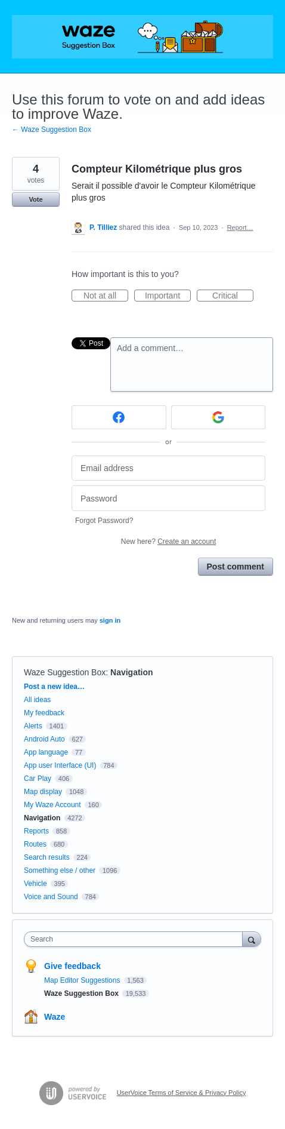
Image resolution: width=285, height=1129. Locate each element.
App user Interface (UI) (60, 765)
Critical (232, 296)
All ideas (37, 700)
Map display (43, 791)
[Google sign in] (218, 417)
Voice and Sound (51, 897)
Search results (47, 857)
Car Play (37, 778)
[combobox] (136, 939)
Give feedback (72, 966)
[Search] (251, 938)
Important (168, 296)
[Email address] (168, 468)
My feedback (44, 713)
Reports (36, 831)
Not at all (105, 296)
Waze (54, 1017)
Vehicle (35, 883)
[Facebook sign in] (119, 417)
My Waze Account (52, 805)
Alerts (33, 726)
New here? (168, 541)
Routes (35, 844)
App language (46, 752)
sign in (110, 620)
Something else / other (59, 870)
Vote (35, 199)
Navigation (131, 672)
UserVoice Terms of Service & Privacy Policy (181, 1092)
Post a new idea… (54, 686)
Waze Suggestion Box (65, 672)
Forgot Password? (104, 520)
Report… (240, 227)
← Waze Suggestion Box (51, 129)
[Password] (168, 498)
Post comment (235, 566)
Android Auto (44, 739)
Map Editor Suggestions (83, 980)
